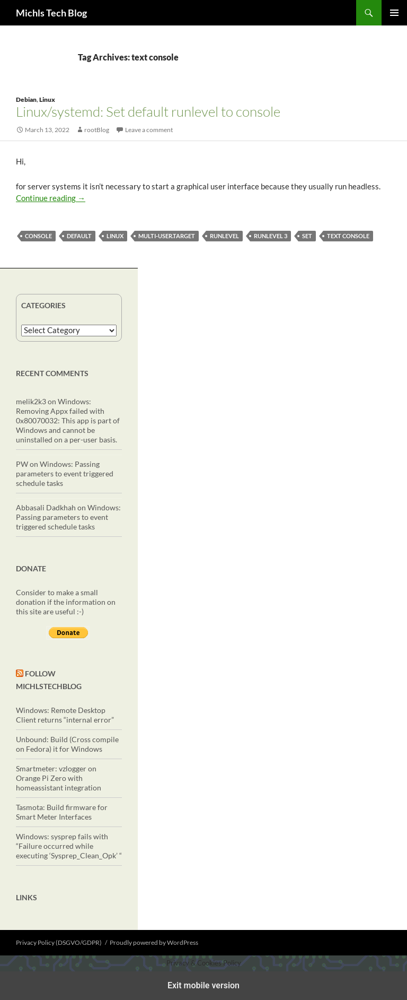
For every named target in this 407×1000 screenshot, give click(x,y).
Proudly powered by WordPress (154, 942)
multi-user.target (166, 235)
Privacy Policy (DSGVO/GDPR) (59, 942)
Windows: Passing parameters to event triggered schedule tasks (64, 473)
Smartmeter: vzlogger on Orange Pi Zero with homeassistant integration (58, 778)
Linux (47, 99)
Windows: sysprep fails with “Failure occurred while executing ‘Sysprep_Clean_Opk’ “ (69, 846)
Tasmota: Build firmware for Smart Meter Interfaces (62, 812)
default (79, 235)
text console (348, 235)
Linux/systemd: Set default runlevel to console (148, 111)
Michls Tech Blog (51, 13)
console (38, 235)
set (307, 235)
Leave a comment (149, 130)
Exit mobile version (203, 985)
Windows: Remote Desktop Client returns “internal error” (65, 715)
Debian (26, 99)
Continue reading (50, 198)
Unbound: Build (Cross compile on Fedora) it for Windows (67, 744)
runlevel (224, 235)
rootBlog (96, 130)
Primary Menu (394, 12)
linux (115, 235)
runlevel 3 (270, 235)
